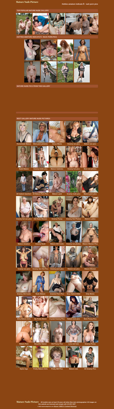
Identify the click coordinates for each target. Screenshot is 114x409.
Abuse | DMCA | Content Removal (65, 406)
